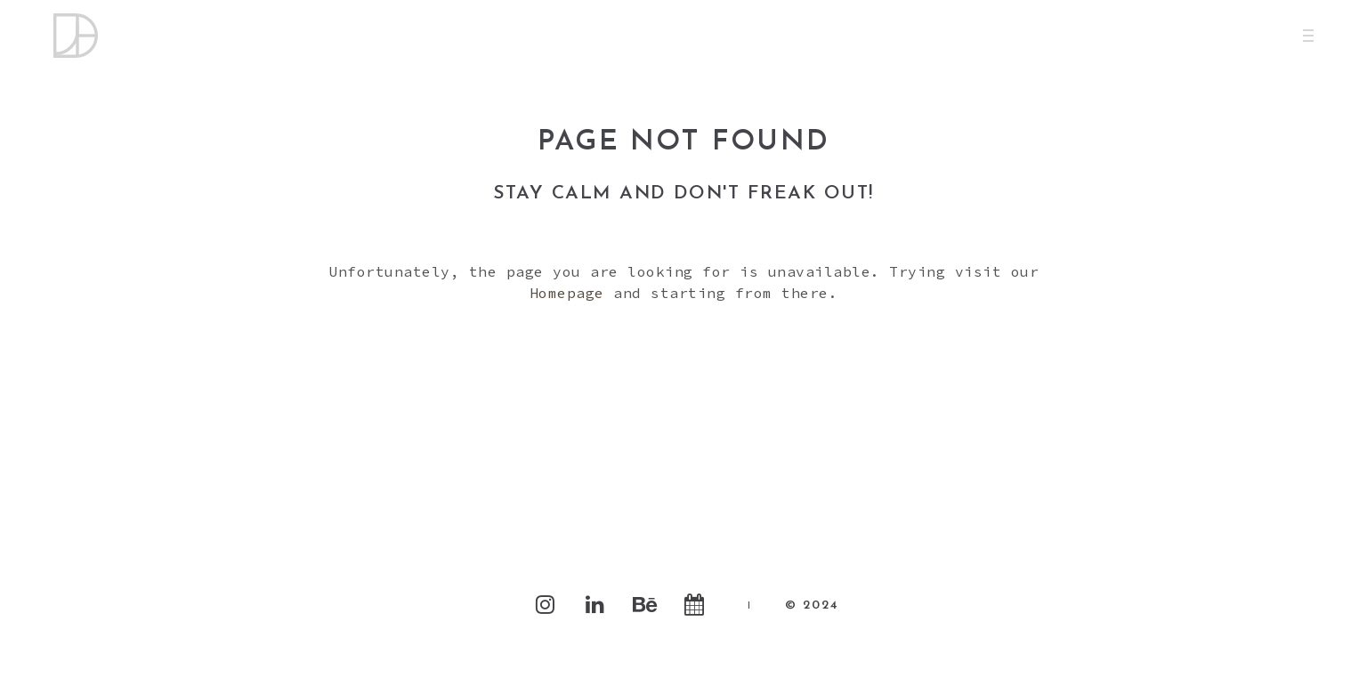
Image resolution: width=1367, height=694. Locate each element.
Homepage (567, 293)
